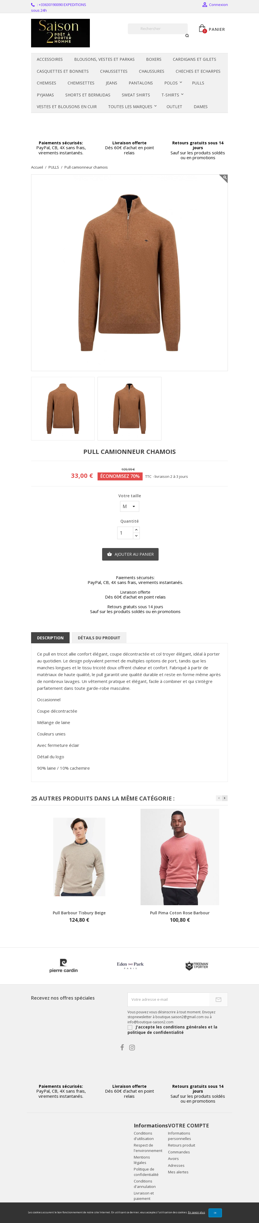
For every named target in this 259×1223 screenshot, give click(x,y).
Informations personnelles (179, 1136)
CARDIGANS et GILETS (194, 59)
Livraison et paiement (144, 1195)
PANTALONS (141, 83)
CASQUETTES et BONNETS (63, 71)
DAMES (201, 106)
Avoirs (173, 1158)
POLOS (171, 83)
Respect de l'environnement (148, 1148)
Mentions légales (142, 1160)
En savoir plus (196, 1212)
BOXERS (153, 59)
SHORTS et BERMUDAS (87, 95)
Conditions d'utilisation (144, 1136)
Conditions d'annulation (145, 1183)
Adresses (176, 1165)
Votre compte (188, 1125)
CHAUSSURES (151, 71)
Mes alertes (178, 1172)
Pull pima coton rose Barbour (180, 912)
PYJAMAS (45, 95)
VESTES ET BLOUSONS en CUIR (67, 106)
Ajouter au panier (130, 554)
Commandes (179, 1152)
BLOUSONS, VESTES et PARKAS (104, 59)
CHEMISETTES (81, 83)
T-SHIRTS (170, 95)
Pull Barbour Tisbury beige (79, 912)
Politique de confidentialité (146, 1172)
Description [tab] (50, 637)
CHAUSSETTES (114, 71)
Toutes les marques (130, 106)
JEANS (111, 83)
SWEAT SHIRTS (136, 95)
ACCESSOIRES (50, 59)
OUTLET (174, 106)
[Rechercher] (158, 28)
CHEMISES (46, 83)
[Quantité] (125, 533)
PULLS (198, 83)
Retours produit (181, 1145)
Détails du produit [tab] (99, 637)
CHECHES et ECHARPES (198, 71)
